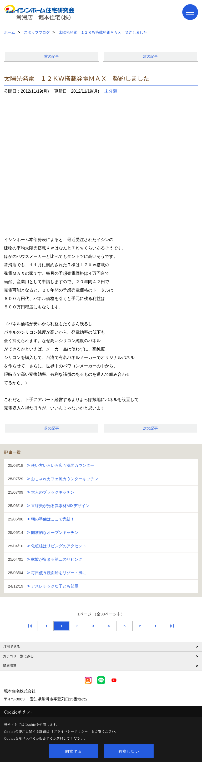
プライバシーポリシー (71, 731)
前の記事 (51, 56)
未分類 (110, 91)
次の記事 (150, 56)
